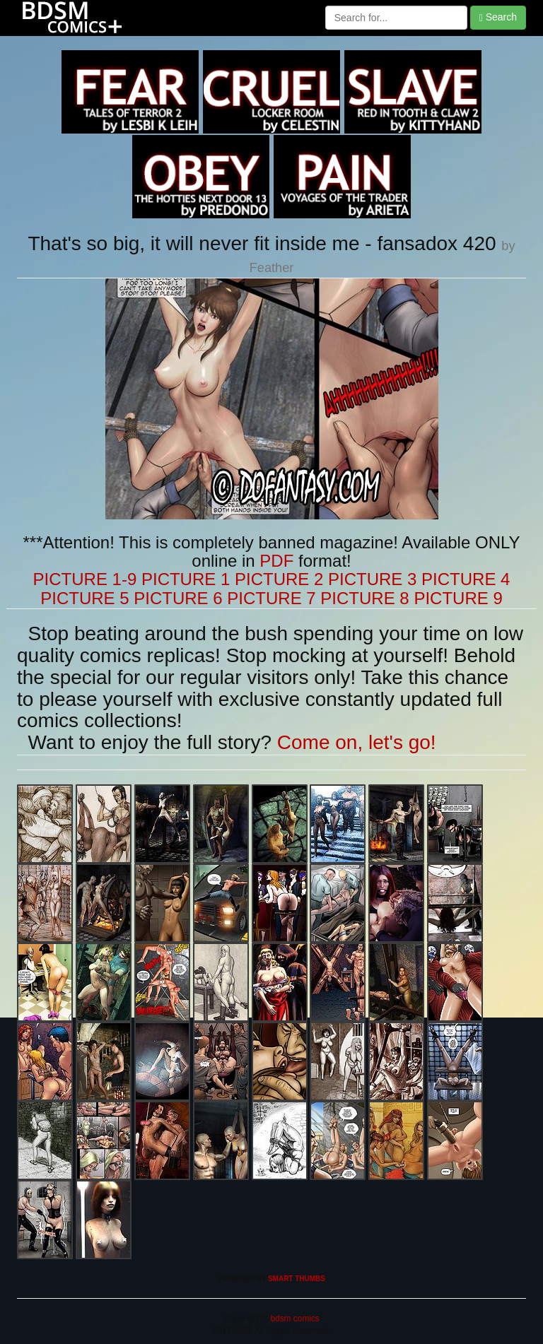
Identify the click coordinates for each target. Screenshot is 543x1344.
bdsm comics (294, 1319)
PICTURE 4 (465, 579)
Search (498, 17)
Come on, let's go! (356, 742)
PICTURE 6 (178, 598)
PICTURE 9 (458, 598)
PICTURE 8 (364, 598)
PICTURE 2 (279, 579)
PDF (276, 560)
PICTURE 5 (84, 598)
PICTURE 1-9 (85, 579)
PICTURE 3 (372, 579)
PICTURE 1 (185, 579)
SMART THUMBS (296, 1279)
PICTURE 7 (271, 598)
